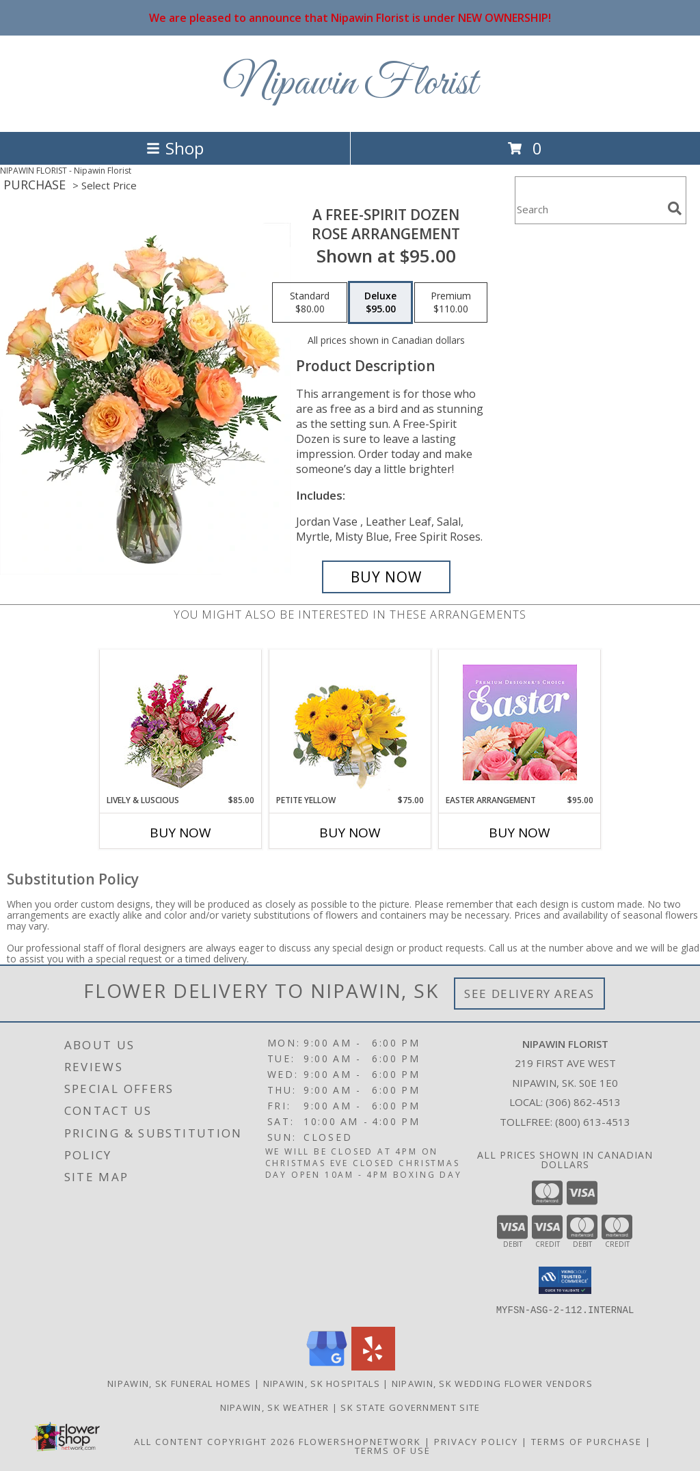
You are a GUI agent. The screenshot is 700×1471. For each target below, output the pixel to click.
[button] (565, 1280)
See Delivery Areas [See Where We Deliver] (529, 993)
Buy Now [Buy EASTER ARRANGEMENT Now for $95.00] (519, 832)
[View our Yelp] (373, 1366)
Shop (175, 148)
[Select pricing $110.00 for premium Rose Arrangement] (451, 303)
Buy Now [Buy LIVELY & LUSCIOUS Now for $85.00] (180, 832)
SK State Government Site (410, 1407)
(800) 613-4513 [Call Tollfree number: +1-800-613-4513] (592, 1122)
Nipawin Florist (350, 83)
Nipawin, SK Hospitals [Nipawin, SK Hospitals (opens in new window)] (321, 1383)
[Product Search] (588, 209)
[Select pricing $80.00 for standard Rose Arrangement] (310, 303)
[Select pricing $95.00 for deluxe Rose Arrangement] (380, 303)
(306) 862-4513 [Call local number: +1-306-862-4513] (583, 1102)
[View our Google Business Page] (327, 1366)
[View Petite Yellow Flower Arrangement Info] (350, 722)
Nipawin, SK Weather (274, 1407)
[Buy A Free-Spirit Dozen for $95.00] (386, 577)
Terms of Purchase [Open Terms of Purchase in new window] (586, 1441)
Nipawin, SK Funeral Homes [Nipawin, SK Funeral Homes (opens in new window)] (179, 1383)
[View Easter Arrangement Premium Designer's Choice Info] (520, 722)
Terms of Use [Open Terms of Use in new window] (393, 1450)
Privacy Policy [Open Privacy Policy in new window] (476, 1441)
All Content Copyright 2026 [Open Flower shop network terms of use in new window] (214, 1441)
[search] (675, 208)
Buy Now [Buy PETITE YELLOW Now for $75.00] (350, 832)
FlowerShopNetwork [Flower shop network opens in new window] (360, 1441)
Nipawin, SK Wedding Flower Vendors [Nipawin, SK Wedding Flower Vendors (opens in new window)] (492, 1383)
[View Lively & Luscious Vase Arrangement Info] (181, 722)
